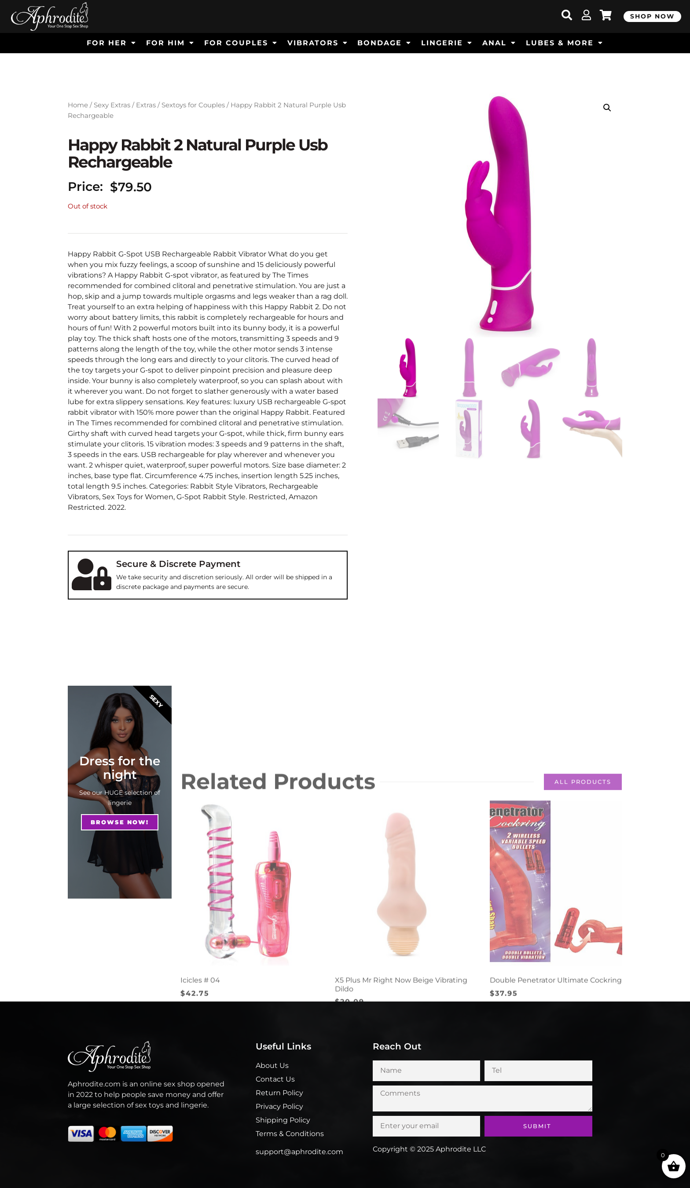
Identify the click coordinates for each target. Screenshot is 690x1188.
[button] (607, 108)
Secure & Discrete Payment (178, 564)
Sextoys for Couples (193, 105)
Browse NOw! (120, 822)
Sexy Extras (112, 105)
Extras (146, 105)
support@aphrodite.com (299, 1152)
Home (78, 105)
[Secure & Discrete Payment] (91, 574)
